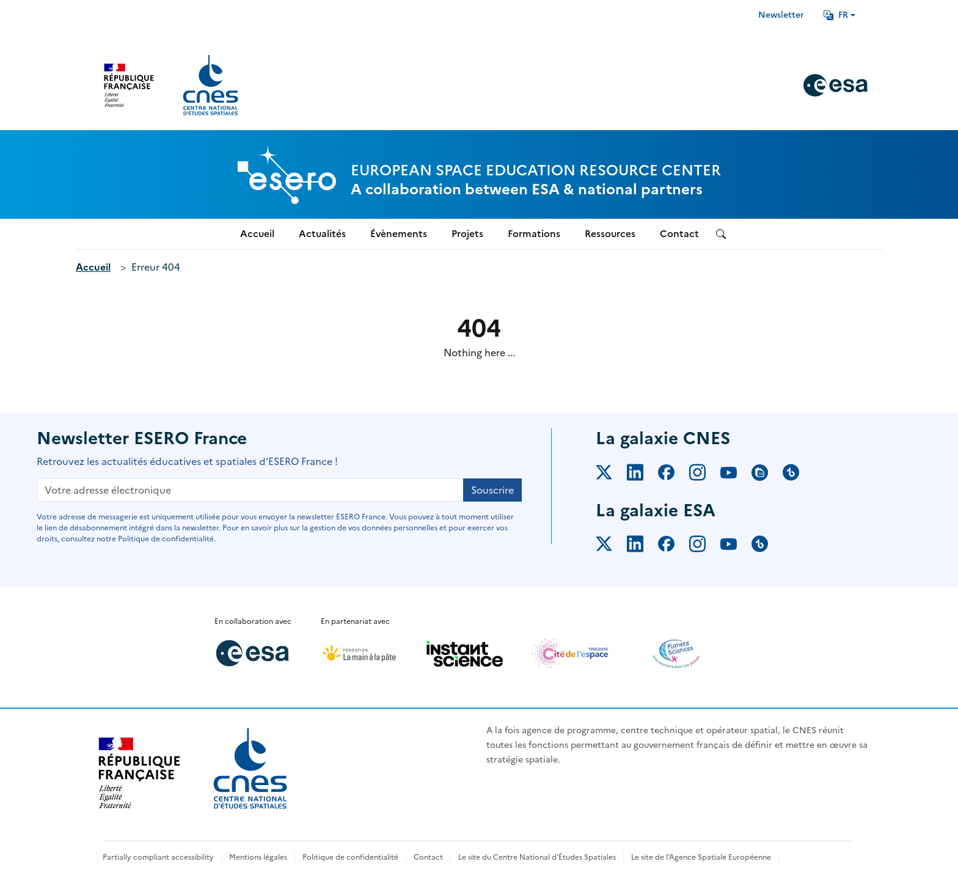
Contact (428, 857)
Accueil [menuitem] (257, 234)
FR (836, 15)
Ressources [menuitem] (610, 234)
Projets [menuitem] (467, 234)
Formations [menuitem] (534, 234)
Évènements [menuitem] (398, 234)
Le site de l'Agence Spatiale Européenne (701, 857)
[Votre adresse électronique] (250, 490)
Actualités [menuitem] (322, 234)
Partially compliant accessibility (158, 857)
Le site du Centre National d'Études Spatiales (537, 857)
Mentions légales (258, 857)
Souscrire (492, 490)
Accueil (93, 267)
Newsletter (781, 15)
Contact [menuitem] (679, 234)
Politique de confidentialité (350, 857)
